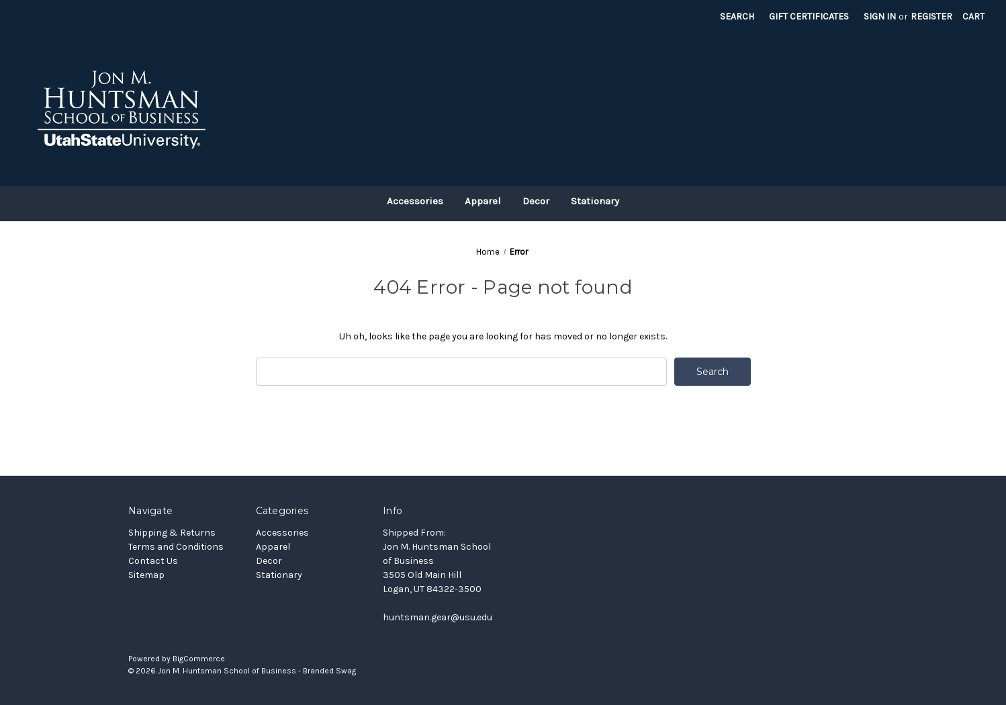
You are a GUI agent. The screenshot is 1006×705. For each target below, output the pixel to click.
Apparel (483, 201)
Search (737, 16)
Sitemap (146, 575)
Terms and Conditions (176, 546)
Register (931, 16)
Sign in (880, 16)
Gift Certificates (809, 16)
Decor (535, 201)
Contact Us (153, 561)
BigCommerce (199, 658)
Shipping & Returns (172, 532)
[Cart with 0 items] (973, 16)
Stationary (595, 201)
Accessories (415, 201)
